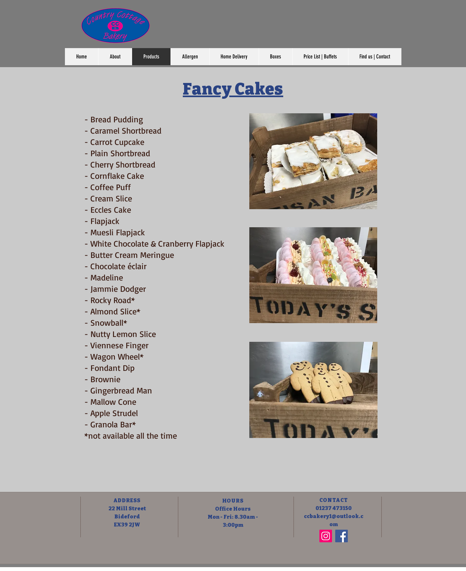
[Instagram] (325, 536)
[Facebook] (341, 536)
